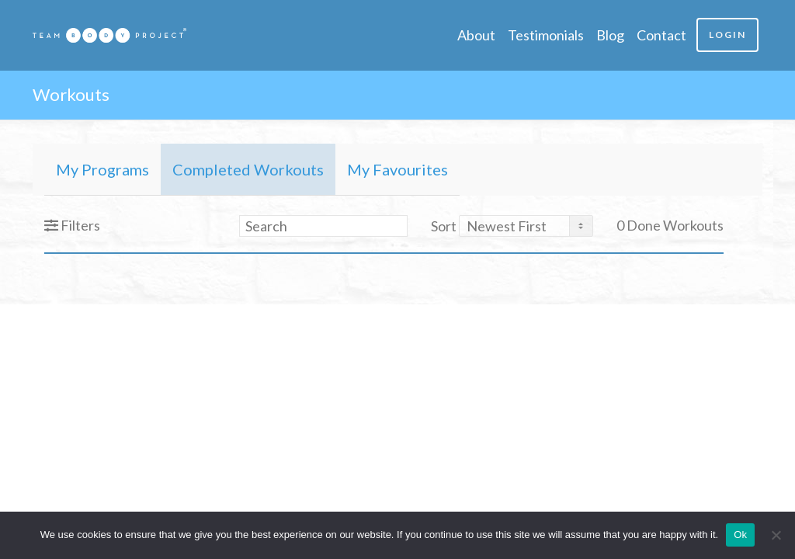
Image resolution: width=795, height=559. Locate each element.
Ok (740, 534)
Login (727, 34)
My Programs (102, 169)
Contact (661, 34)
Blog (610, 34)
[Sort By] (526, 226)
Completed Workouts (248, 169)
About (476, 34)
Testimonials (546, 34)
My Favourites (397, 169)
